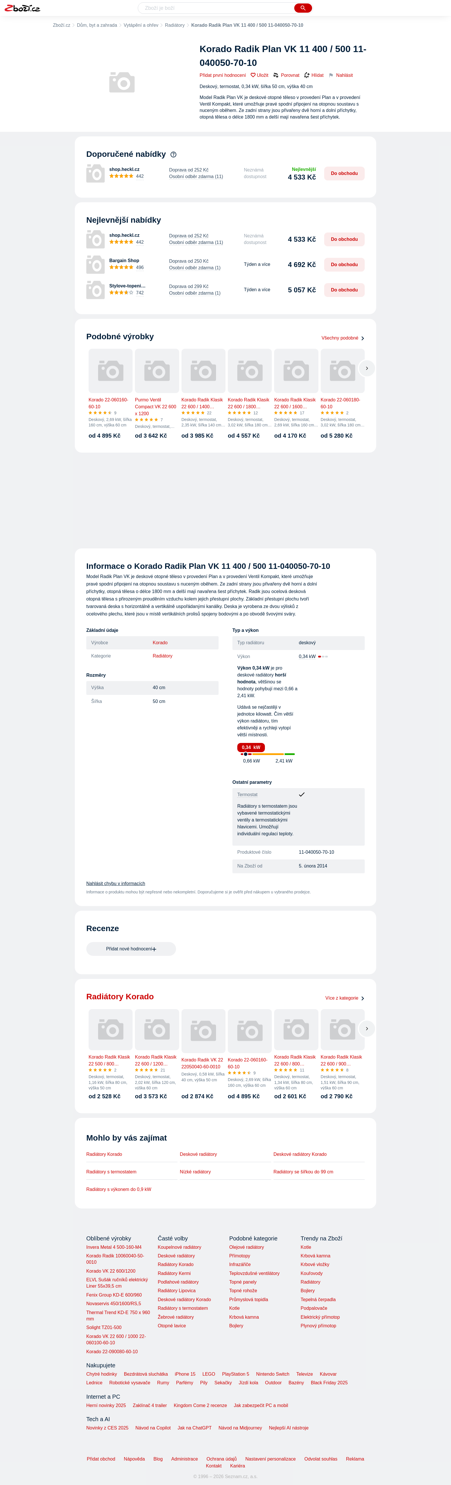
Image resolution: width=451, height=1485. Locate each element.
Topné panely (243, 1282)
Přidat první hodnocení (223, 75)
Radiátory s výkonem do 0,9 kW (118, 1189)
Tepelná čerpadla (318, 1299)
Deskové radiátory (198, 1154)
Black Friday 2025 (329, 1382)
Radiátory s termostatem (111, 1171)
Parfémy (184, 1382)
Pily (204, 1382)
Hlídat (314, 75)
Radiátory (174, 25)
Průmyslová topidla (248, 1299)
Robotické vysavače (129, 1382)
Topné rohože (243, 1290)
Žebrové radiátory (176, 1317)
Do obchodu (344, 173)
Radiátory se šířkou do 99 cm (303, 1171)
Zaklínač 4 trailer (150, 1405)
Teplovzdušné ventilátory (254, 1273)
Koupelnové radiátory (179, 1247)
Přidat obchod (101, 1459)
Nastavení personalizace (270, 1459)
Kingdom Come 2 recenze (200, 1405)
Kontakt (213, 1465)
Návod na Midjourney (240, 1427)
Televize (304, 1374)
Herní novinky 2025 (106, 1405)
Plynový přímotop (318, 1325)
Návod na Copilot (153, 1427)
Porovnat (286, 75)
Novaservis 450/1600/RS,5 (113, 1303)
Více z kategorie (345, 998)
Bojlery (236, 1325)
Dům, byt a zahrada (97, 25)
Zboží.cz (61, 25)
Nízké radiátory (195, 1171)
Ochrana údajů (222, 1459)
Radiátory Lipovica (177, 1290)
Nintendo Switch (273, 1374)
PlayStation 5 (235, 1374)
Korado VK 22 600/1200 (110, 1271)
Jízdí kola (248, 1382)
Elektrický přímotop (320, 1317)
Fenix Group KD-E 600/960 (114, 1295)
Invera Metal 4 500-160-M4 (114, 1247)
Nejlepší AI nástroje (289, 1427)
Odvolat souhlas (320, 1459)
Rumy (163, 1382)
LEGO (208, 1374)
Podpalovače (314, 1308)
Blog (158, 1459)
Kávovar (328, 1374)
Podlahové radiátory (178, 1282)
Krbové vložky (315, 1264)
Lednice (94, 1382)
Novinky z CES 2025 (107, 1427)
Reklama (355, 1459)
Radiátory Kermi (174, 1273)
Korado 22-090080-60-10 (112, 1351)
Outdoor (273, 1382)
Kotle (234, 1308)
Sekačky (223, 1382)
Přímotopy (239, 1255)
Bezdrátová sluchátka (146, 1374)
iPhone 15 (185, 1374)
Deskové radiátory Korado (300, 1154)
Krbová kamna (244, 1317)
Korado (160, 642)
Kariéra (237, 1465)
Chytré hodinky (101, 1374)
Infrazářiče (240, 1264)
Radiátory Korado (104, 1154)
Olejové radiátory (246, 1247)
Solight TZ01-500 (103, 1327)
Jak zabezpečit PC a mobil (261, 1405)
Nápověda (134, 1459)
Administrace (184, 1459)
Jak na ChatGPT (194, 1427)
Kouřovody (312, 1273)
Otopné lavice (172, 1325)
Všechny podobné (343, 337)
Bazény (296, 1382)
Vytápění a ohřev (141, 25)
